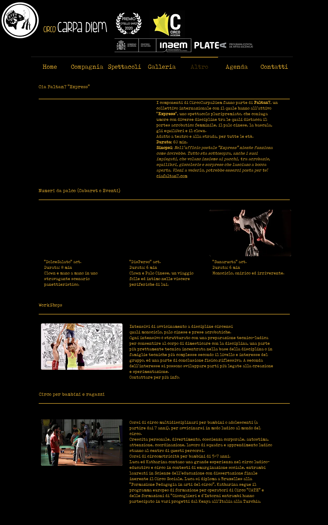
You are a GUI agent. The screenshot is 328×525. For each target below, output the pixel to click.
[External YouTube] (93, 137)
